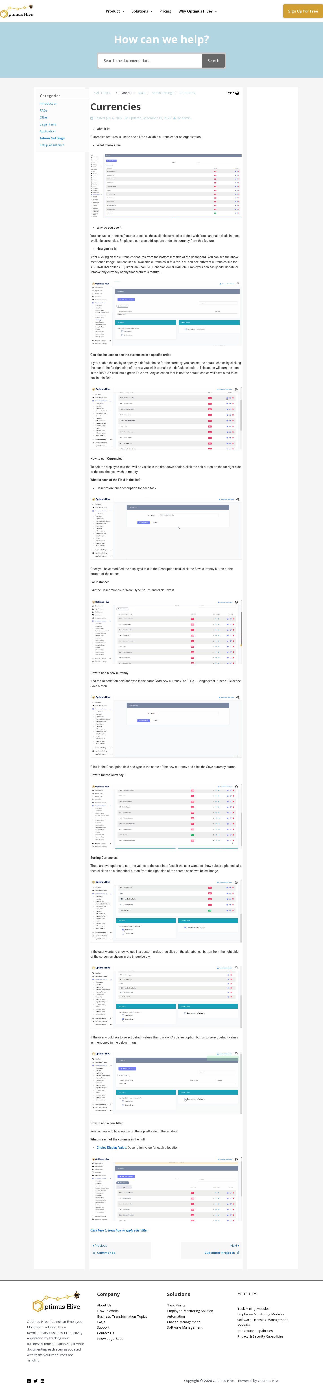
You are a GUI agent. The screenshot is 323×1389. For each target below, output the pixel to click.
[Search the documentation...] (150, 61)
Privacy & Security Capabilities (260, 1336)
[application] (122, 11)
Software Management (185, 1327)
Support (103, 1327)
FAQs (101, 1322)
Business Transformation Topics (122, 1316)
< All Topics (102, 93)
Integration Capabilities (255, 1330)
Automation (176, 1316)
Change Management (183, 1322)
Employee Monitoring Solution (190, 1310)
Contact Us (105, 1333)
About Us (104, 1305)
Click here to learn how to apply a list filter (119, 1230)
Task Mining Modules (253, 1308)
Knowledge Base (110, 1338)
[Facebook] (29, 1381)
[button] (303, 11)
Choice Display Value (111, 1147)
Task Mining (176, 1305)
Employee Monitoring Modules (260, 1314)
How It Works (108, 1310)
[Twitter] (36, 1381)
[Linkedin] (42, 1381)
